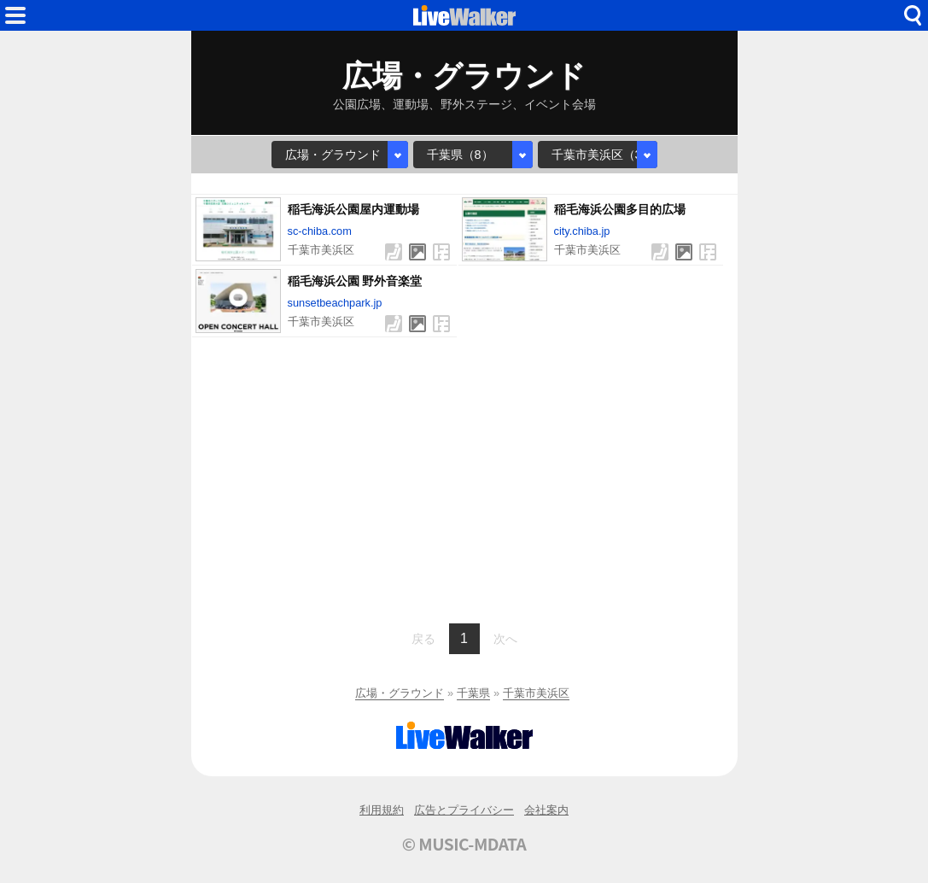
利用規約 (381, 810)
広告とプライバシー (464, 810)
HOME (464, 15)
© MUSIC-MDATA (464, 844)
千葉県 (473, 693)
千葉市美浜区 (536, 693)
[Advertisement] (464, 478)
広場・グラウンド (399, 693)
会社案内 (546, 810)
